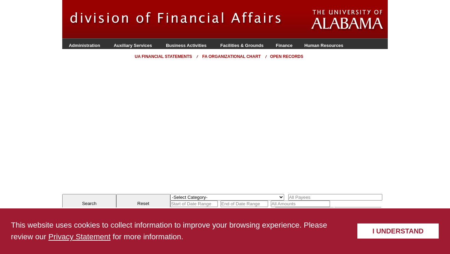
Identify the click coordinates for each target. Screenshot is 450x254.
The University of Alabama (347, 20)
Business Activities (186, 45)
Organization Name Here (187, 19)
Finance (284, 45)
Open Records (286, 56)
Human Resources (323, 45)
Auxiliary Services (133, 45)
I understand (398, 231)
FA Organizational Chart (231, 56)
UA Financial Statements (163, 56)
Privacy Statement (80, 236)
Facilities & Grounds (241, 45)
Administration (84, 45)
